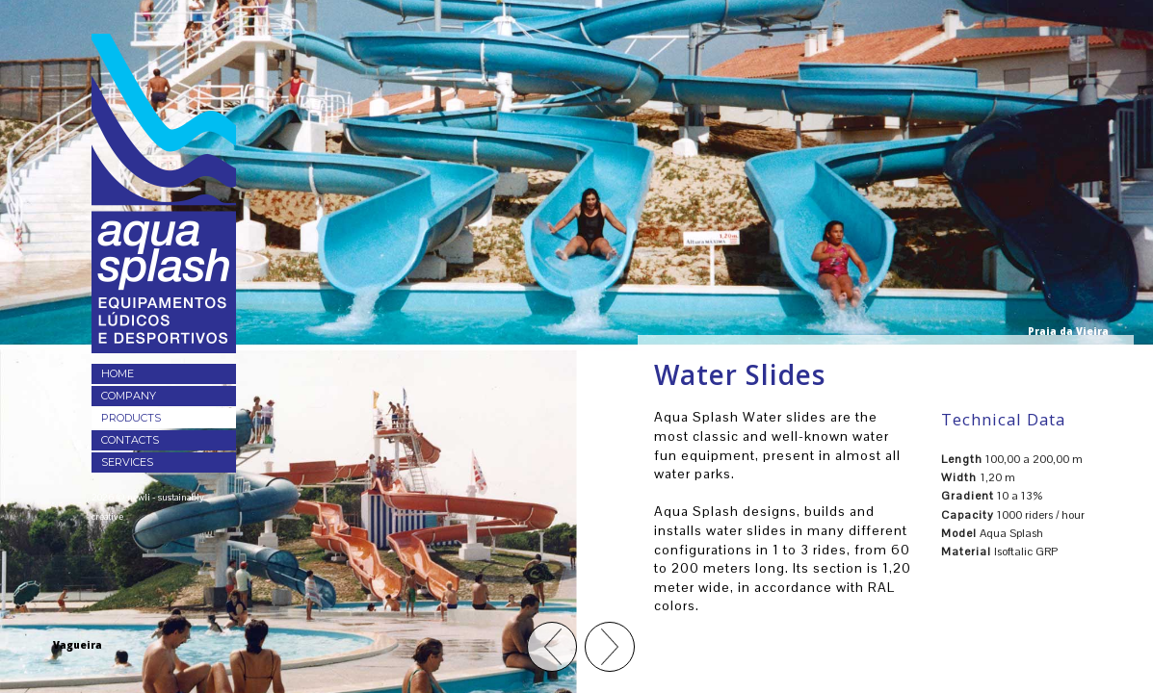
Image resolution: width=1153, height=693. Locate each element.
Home (117, 373)
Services (127, 462)
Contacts (130, 440)
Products (131, 417)
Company (128, 395)
